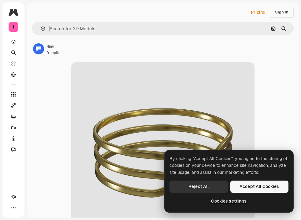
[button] (40, 28)
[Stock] (13, 63)
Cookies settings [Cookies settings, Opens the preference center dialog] (229, 201)
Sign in (281, 12)
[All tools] (13, 94)
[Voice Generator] (13, 138)
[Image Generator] (13, 116)
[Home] (13, 41)
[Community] (13, 74)
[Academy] (13, 197)
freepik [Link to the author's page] (52, 52)
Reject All (198, 186)
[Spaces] (13, 105)
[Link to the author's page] (38, 48)
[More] (13, 208)
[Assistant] (13, 149)
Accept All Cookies (259, 186)
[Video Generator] (13, 127)
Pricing (258, 12)
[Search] (13, 52)
